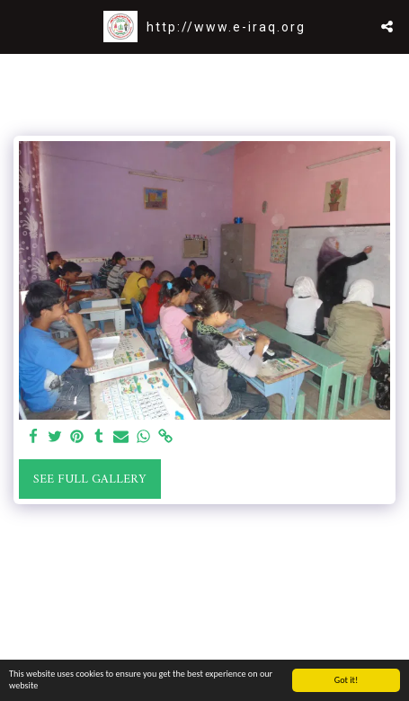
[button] (19, 26)
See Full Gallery (89, 479)
